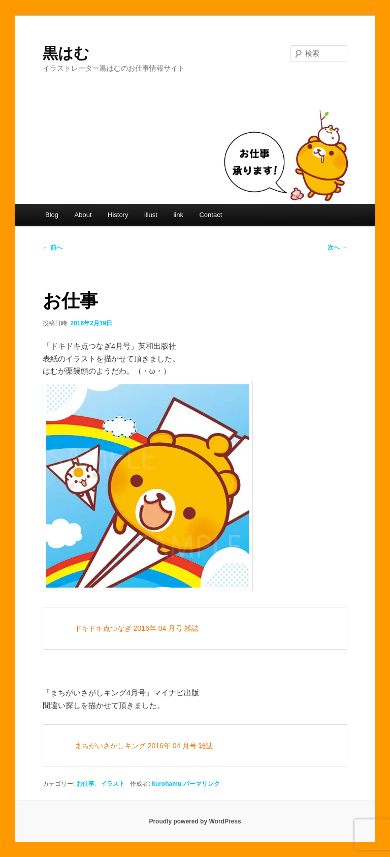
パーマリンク (201, 783)
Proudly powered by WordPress (195, 821)
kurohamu (166, 783)
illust (150, 215)
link (178, 215)
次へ (337, 247)
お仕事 (85, 783)
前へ (52, 247)
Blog (51, 215)
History (118, 215)
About (83, 215)
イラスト (113, 783)
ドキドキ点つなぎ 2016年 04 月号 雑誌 (137, 628)
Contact (210, 215)
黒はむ (66, 53)
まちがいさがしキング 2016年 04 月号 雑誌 (144, 746)
